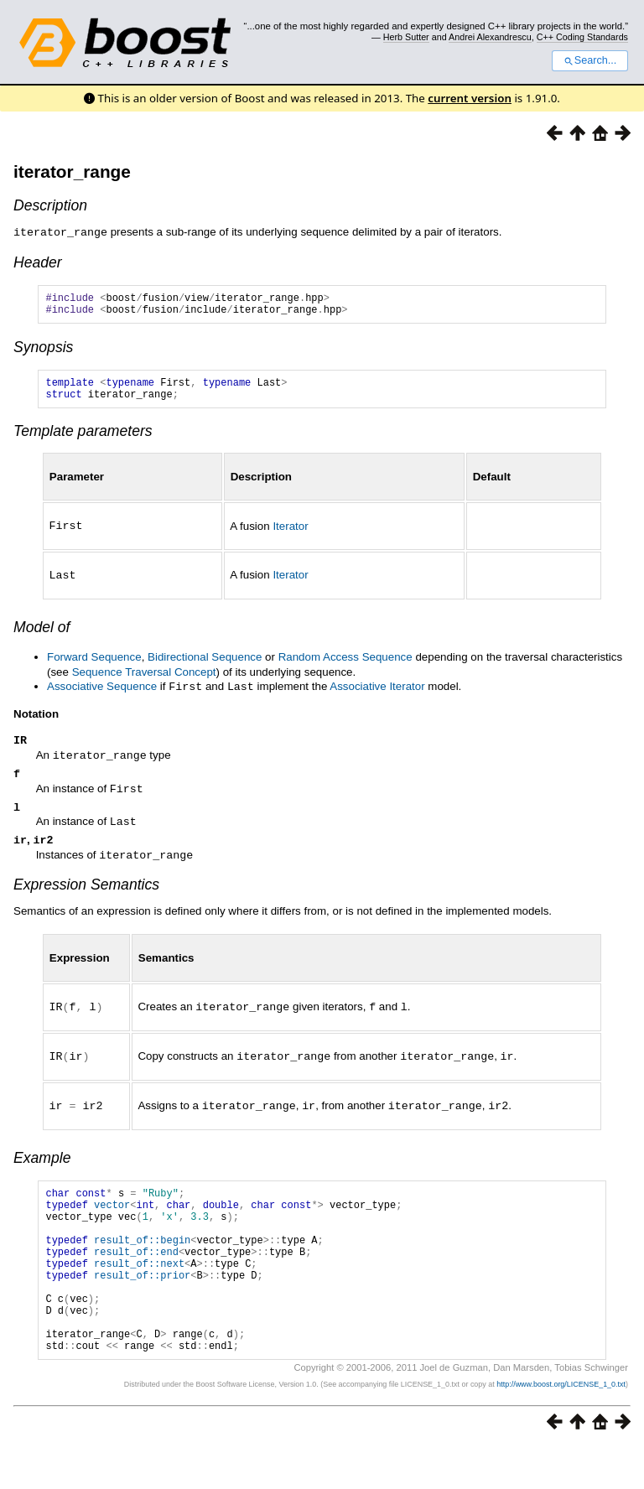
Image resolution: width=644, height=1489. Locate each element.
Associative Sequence (102, 693)
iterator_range (72, 171)
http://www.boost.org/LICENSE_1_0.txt (561, 1427)
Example (41, 1165)
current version (470, 98)
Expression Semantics (86, 894)
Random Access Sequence (345, 664)
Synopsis (43, 351)
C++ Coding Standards (582, 37)
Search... (590, 60)
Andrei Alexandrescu (490, 37)
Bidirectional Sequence (205, 664)
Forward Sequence (94, 664)
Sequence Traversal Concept (144, 679)
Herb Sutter (406, 37)
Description (50, 205)
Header (37, 261)
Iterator (290, 534)
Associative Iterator (377, 693)
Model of (41, 634)
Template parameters (83, 440)
